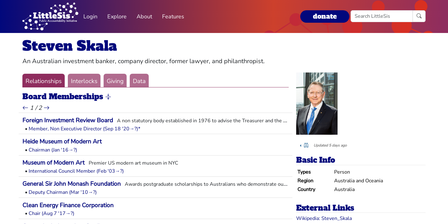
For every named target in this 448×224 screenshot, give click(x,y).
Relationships (44, 81)
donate (325, 16)
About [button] (144, 16)
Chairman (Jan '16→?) (53, 150)
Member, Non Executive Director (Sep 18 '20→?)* (84, 128)
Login (90, 16)
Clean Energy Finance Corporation (68, 205)
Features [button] (173, 16)
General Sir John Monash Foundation (71, 184)
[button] (108, 97)
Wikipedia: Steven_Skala (324, 218)
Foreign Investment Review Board (67, 120)
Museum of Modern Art (53, 163)
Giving (115, 81)
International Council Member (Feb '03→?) (76, 171)
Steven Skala (69, 45)
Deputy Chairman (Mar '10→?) (63, 192)
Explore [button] (117, 16)
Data (139, 81)
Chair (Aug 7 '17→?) (51, 213)
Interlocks (84, 81)
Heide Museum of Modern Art (62, 142)
